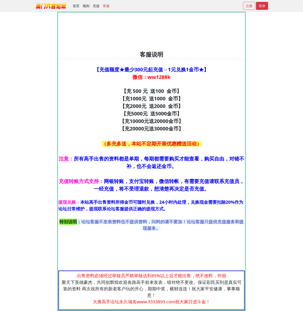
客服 (106, 6)
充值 (96, 6)
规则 (86, 6)
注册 (249, 6)
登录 (262, 6)
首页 (76, 6)
